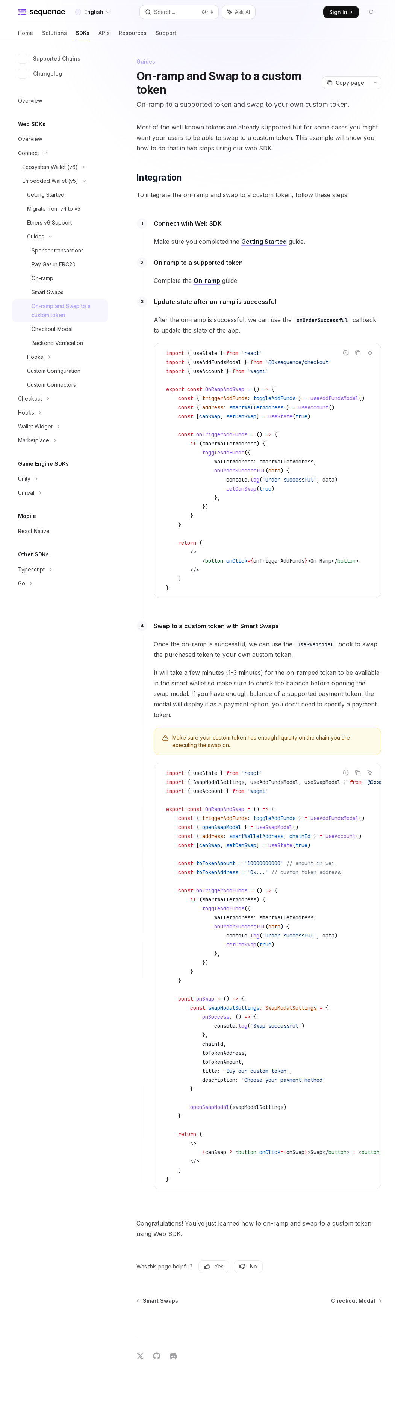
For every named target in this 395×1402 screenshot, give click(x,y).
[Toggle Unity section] (60, 479)
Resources (133, 36)
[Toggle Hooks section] (60, 357)
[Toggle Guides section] (60, 236)
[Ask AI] (370, 353)
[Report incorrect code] (346, 353)
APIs (104, 36)
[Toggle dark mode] (371, 12)
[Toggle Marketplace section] (60, 440)
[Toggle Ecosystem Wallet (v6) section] (60, 167)
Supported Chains (49, 58)
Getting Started (264, 241)
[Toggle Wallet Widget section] (60, 426)
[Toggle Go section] (60, 583)
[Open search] (179, 12)
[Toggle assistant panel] (238, 12)
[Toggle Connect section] (60, 153)
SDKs (82, 36)
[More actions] (375, 82)
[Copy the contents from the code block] (358, 353)
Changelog (40, 73)
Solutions (54, 36)
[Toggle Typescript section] (60, 569)
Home (25, 36)
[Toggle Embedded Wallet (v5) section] (60, 181)
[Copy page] (345, 82)
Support (166, 36)
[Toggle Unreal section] (60, 493)
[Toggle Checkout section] (60, 399)
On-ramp (207, 280)
